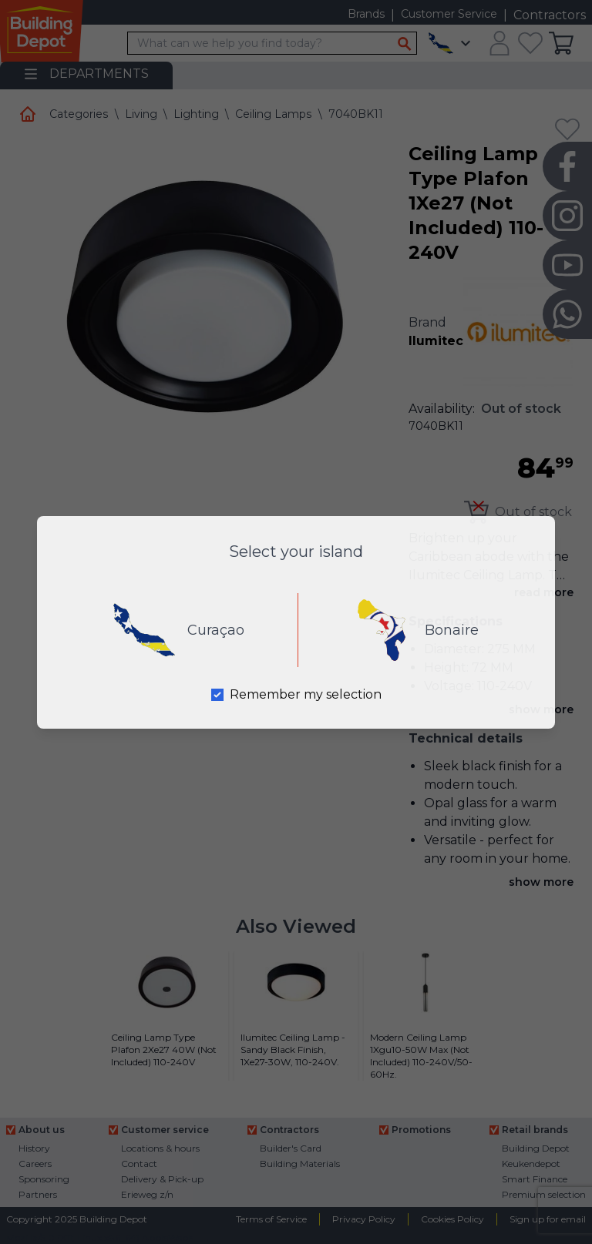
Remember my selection (306, 694)
